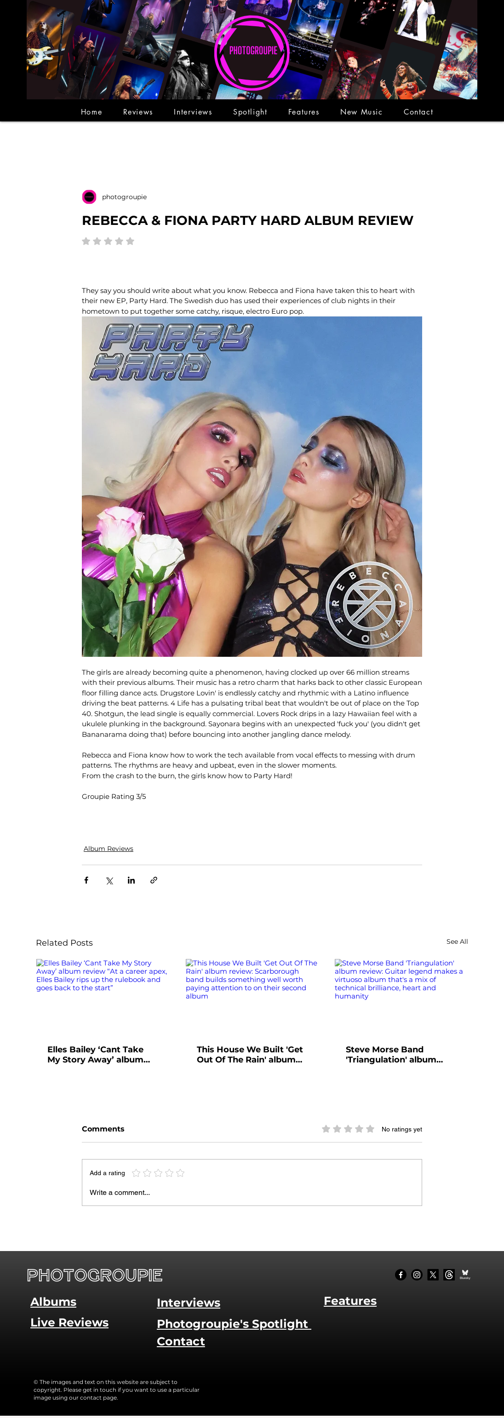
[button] (138, 112)
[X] (433, 1274)
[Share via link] (153, 880)
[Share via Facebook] (86, 880)
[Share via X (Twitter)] (108, 880)
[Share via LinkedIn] (131, 880)
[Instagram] (417, 1274)
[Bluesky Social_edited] (465, 1274)
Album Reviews (108, 848)
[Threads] (449, 1274)
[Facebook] (401, 1274)
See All (457, 941)
